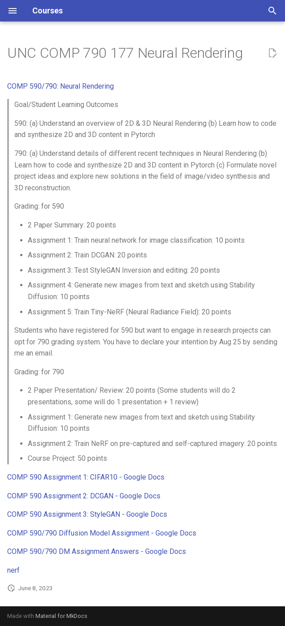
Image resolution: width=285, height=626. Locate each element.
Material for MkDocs (61, 616)
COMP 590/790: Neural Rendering (60, 86)
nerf (13, 570)
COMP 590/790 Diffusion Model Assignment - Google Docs (101, 533)
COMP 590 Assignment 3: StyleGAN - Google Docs (87, 514)
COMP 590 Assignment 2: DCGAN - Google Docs (83, 496)
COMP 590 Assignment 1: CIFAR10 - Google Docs (85, 477)
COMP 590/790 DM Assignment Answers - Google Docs (96, 551)
